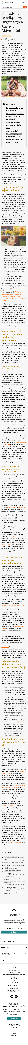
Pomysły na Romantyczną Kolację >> (12, 856)
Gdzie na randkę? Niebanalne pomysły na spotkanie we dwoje (14, 133)
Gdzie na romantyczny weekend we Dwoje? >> (14, 860)
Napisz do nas (14, 1018)
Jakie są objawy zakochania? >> (11, 868)
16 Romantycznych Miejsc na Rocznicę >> (13, 870)
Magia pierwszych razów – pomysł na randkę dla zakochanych (15, 116)
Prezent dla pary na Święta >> (10, 887)
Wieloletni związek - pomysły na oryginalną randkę (14, 125)
